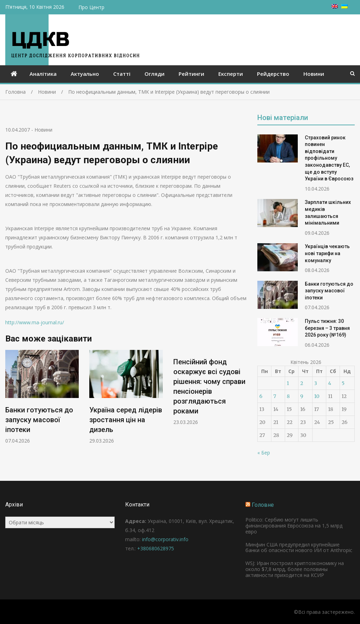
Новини (313, 73)
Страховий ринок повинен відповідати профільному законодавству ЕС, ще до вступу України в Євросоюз (329, 158)
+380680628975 (155, 548)
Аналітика (43, 73)
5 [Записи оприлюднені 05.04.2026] (343, 383)
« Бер (263, 452)
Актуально (85, 73)
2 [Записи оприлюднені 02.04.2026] (301, 383)
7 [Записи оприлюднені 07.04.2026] (274, 396)
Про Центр (91, 7)
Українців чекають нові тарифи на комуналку (327, 253)
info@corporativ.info (165, 539)
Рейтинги (191, 73)
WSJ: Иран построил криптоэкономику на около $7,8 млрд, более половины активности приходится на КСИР (294, 569)
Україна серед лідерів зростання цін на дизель (125, 420)
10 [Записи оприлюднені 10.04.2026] (317, 396)
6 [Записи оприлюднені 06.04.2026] (260, 396)
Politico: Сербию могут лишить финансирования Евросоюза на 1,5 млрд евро (293, 525)
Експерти (230, 73)
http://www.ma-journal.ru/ (34, 322)
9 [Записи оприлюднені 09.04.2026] (301, 396)
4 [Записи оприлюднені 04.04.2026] (329, 383)
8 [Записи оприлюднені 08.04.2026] (288, 396)
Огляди (154, 73)
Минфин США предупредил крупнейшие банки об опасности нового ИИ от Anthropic (298, 547)
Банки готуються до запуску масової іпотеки (39, 420)
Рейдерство (273, 73)
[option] (42, 397)
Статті (121, 73)
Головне (263, 505)
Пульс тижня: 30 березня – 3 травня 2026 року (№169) (327, 328)
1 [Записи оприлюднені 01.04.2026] (288, 383)
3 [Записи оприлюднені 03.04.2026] (315, 383)
